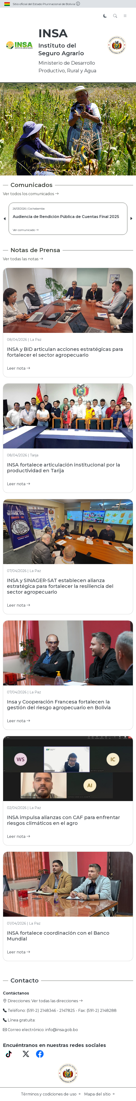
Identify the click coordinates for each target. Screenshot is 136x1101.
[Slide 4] (76, 169)
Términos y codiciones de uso (51, 1094)
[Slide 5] (85, 169)
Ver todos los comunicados (31, 194)
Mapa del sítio (99, 1094)
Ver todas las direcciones (57, 1001)
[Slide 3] (68, 169)
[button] (131, 219)
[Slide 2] (59, 169)
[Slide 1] (50, 169)
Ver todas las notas (23, 259)
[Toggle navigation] (125, 16)
